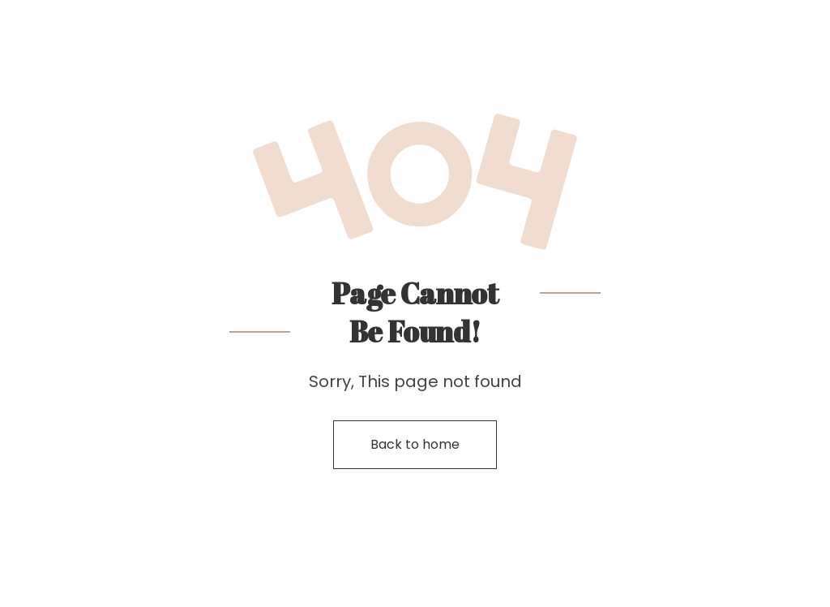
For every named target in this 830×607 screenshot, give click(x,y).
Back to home (415, 444)
